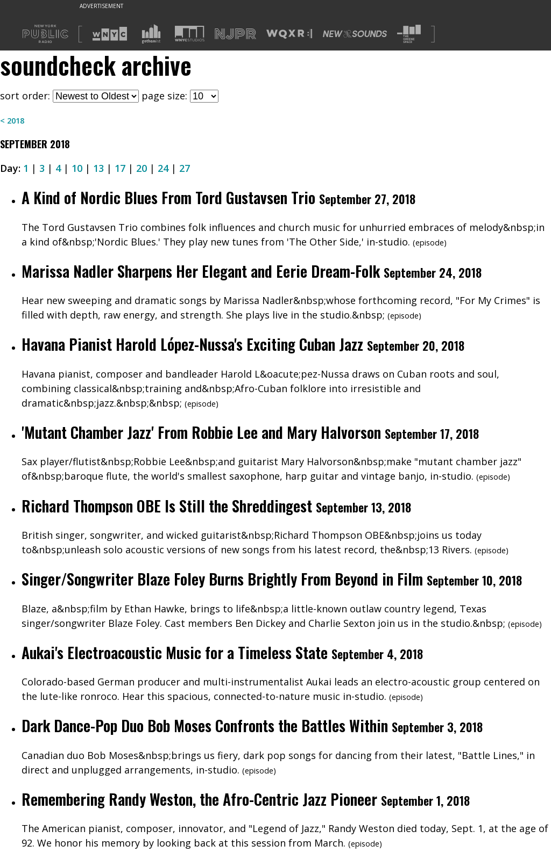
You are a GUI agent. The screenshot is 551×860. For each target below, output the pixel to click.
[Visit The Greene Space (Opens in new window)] (409, 34)
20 (141, 168)
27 (184, 168)
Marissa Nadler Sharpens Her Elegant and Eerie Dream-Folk (201, 271)
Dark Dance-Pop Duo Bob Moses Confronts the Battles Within (205, 725)
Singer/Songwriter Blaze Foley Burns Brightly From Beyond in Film (222, 579)
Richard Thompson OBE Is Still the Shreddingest (169, 506)
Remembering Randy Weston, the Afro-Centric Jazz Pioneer (199, 799)
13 (98, 168)
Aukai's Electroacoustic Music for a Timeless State (175, 652)
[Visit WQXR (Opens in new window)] (289, 34)
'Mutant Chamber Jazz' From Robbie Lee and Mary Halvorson (201, 432)
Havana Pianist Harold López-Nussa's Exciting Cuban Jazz (192, 344)
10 (77, 168)
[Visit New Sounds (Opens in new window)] (355, 34)
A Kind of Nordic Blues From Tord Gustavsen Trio (168, 197)
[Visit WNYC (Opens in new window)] (110, 34)
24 (163, 168)
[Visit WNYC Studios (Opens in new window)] (189, 33)
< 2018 (12, 120)
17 (120, 168)
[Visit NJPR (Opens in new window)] (235, 34)
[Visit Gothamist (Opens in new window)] (151, 34)
